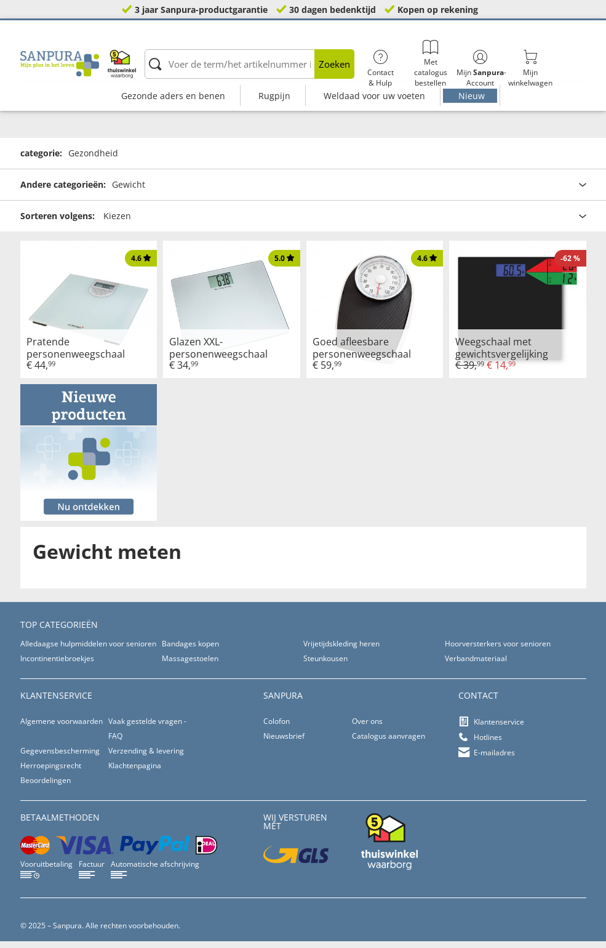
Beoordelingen (45, 787)
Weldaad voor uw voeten (374, 96)
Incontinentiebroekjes (57, 665)
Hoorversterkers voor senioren (498, 650)
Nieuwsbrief (284, 742)
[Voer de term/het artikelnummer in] (249, 64)
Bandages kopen (190, 650)
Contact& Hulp (380, 69)
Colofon (276, 728)
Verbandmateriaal (476, 665)
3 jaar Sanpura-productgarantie (201, 9)
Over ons (367, 728)
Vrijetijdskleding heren (341, 650)
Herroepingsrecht (50, 772)
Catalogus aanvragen (388, 742)
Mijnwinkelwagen (530, 69)
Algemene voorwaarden (61, 728)
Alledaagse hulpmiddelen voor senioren (88, 650)
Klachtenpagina (134, 772)
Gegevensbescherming (60, 757)
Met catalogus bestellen (430, 63)
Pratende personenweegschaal (75, 354)
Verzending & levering (146, 757)
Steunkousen (325, 665)
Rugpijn (274, 96)
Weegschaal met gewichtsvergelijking (501, 354)
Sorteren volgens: (57, 222)
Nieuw (471, 96)
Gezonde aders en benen (173, 96)
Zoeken (334, 64)
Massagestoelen (190, 665)
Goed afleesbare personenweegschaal (362, 354)
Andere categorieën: (63, 191)
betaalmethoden (60, 824)
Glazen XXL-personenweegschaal (218, 354)
